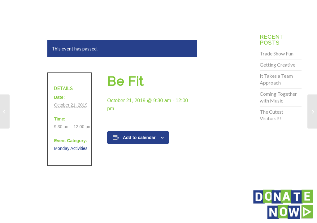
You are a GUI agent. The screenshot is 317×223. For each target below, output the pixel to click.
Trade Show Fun (276, 53)
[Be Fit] (5, 111)
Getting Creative (277, 65)
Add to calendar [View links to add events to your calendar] (139, 137)
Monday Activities (70, 148)
